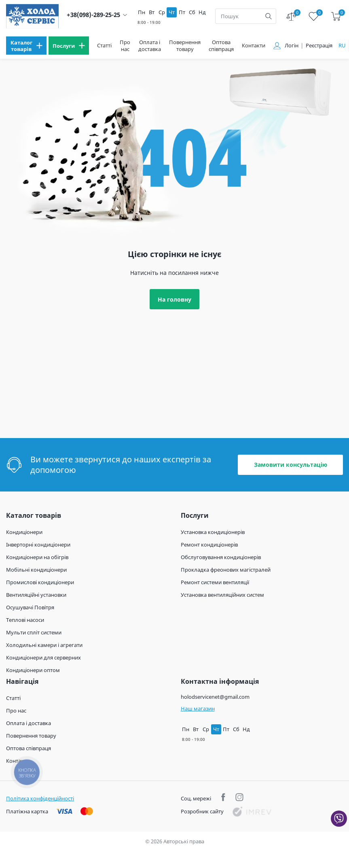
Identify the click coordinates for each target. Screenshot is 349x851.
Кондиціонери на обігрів (37, 557)
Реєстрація (319, 46)
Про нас (125, 46)
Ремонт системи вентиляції (215, 582)
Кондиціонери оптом (33, 670)
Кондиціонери (24, 532)
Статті (104, 45)
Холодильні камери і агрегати (44, 645)
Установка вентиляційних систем (222, 594)
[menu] (26, 45)
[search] (268, 16)
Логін (291, 46)
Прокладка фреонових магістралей (226, 569)
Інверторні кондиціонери (38, 544)
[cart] (336, 16)
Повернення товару (185, 46)
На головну (174, 299)
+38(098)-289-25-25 (93, 15)
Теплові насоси (25, 619)
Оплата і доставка (149, 46)
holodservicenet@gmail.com (215, 696)
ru (342, 45)
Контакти (253, 45)
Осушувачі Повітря (30, 607)
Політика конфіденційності (40, 798)
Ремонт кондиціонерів (209, 544)
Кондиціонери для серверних (43, 657)
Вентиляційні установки (36, 594)
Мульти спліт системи (33, 632)
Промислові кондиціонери (40, 582)
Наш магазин (198, 708)
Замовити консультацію (290, 464)
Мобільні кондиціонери (36, 569)
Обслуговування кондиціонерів (221, 557)
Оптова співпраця (221, 46)
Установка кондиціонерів (213, 532)
